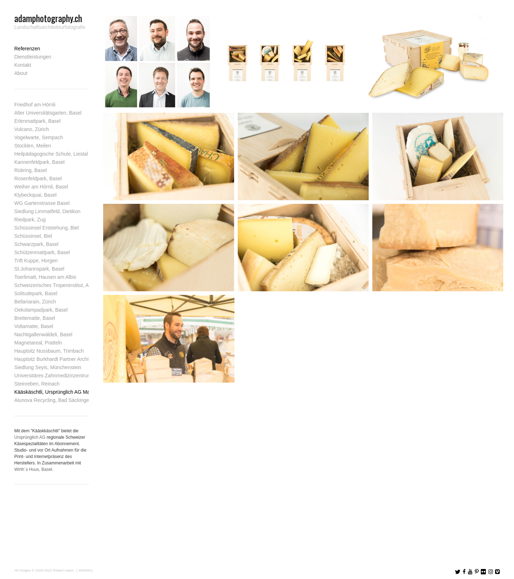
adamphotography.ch (48, 18)
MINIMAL (86, 570)
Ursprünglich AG (29, 437)
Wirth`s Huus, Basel (33, 469)
